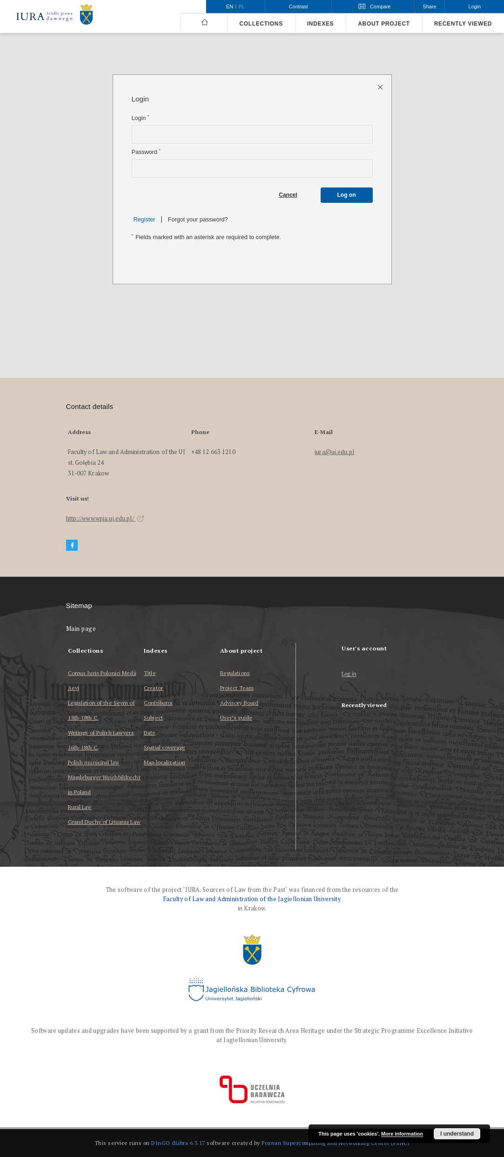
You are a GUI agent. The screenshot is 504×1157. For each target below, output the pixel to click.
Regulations (235, 672)
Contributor (158, 702)
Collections (260, 23)
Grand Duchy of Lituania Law (104, 821)
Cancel (288, 195)
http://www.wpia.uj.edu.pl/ (105, 518)
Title (150, 672)
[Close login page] (380, 86)
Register (144, 219)
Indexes (320, 23)
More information (402, 1134)
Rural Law (80, 806)
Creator (153, 687)
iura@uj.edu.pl (334, 452)
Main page (81, 629)
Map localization (164, 762)
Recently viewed (463, 23)
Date (149, 732)
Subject (153, 717)
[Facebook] (72, 545)
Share (430, 6)
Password (146, 151)
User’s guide (236, 717)
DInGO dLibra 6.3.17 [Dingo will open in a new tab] (178, 1142)
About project (384, 23)
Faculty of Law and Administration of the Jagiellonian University (252, 899)
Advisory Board (239, 702)
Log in (349, 674)
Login (140, 117)
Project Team (237, 687)
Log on (346, 195)
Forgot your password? (198, 219)
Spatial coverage (164, 747)
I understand (457, 1133)
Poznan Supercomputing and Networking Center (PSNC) (336, 1142)
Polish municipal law (93, 762)
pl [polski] (242, 6)
